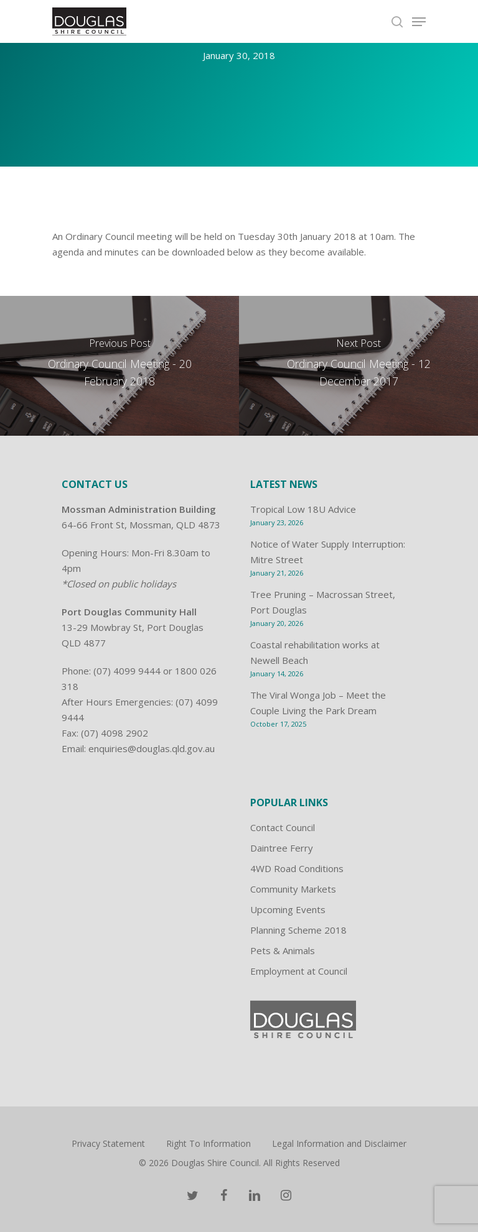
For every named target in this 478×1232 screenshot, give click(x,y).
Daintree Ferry (281, 848)
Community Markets (293, 889)
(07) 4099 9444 (127, 670)
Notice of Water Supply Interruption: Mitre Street (327, 552)
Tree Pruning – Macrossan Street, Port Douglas (322, 602)
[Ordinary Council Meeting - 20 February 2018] (119, 366)
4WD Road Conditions (297, 868)
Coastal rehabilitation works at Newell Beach (315, 652)
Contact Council (282, 827)
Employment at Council (298, 971)
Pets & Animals (282, 950)
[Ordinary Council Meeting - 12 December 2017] (358, 366)
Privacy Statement (108, 1143)
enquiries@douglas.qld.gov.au (151, 748)
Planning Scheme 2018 (298, 930)
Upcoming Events (288, 909)
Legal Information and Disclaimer (339, 1143)
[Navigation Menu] (419, 22)
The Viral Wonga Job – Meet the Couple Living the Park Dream (318, 703)
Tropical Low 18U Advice (303, 509)
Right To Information (208, 1143)
